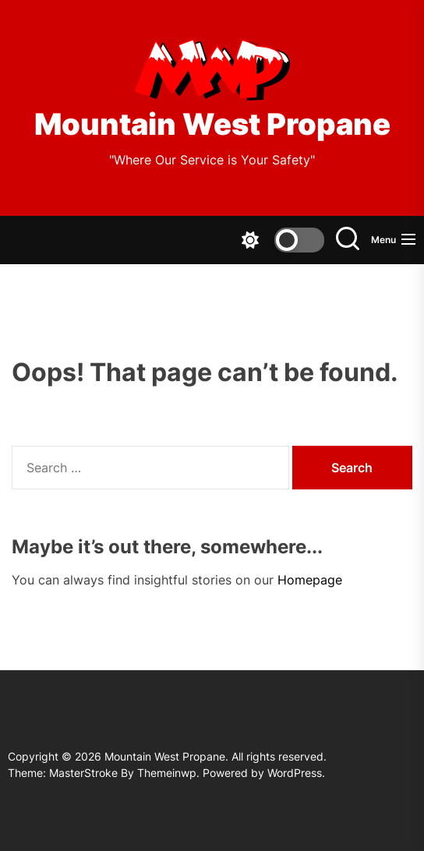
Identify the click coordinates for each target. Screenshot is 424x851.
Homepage (309, 580)
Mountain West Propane (212, 124)
